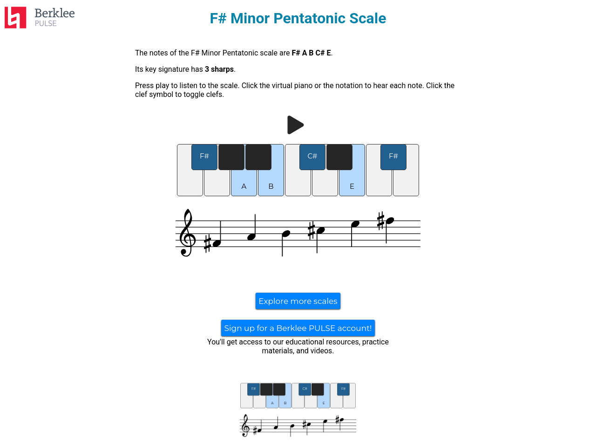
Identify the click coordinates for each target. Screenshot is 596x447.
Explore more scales (297, 301)
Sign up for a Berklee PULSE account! (298, 328)
